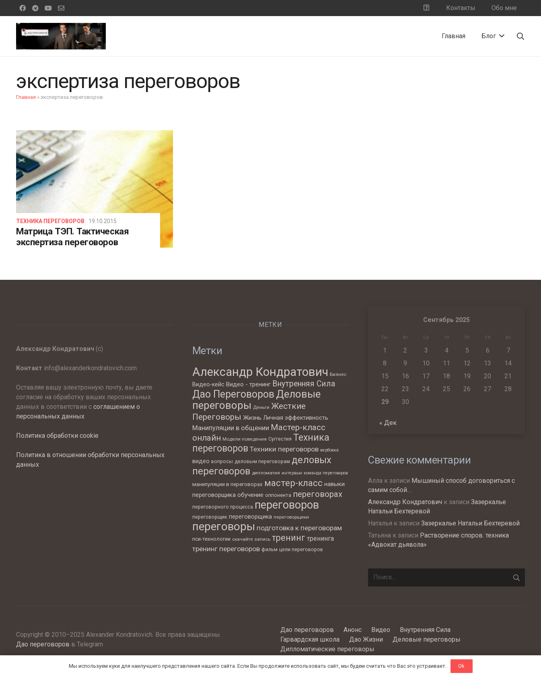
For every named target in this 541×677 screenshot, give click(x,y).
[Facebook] (22, 8)
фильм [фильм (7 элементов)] (269, 549)
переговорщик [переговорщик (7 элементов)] (209, 517)
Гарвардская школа (309, 639)
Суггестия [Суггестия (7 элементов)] (280, 439)
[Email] (61, 8)
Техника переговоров (50, 221)
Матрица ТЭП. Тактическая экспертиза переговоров (72, 236)
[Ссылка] (61, 36)
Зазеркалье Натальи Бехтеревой (470, 523)
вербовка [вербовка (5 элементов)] (329, 450)
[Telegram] (35, 8)
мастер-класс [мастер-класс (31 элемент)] (293, 483)
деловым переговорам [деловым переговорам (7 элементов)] (262, 461)
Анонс (353, 630)
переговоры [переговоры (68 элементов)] (223, 526)
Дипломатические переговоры (327, 649)
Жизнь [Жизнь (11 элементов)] (252, 417)
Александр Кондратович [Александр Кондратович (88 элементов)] (260, 372)
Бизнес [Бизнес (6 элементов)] (338, 374)
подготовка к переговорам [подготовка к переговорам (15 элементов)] (299, 528)
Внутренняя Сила (425, 630)
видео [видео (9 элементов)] (201, 461)
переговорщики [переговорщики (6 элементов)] (291, 517)
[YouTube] (48, 8)
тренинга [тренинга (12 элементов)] (320, 538)
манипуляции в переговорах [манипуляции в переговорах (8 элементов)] (227, 484)
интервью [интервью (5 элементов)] (292, 473)
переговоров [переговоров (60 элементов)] (287, 505)
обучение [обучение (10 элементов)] (250, 495)
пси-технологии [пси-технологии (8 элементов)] (211, 539)
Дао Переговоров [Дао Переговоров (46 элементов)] (233, 394)
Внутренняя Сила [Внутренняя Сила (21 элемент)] (303, 383)
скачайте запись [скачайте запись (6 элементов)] (251, 539)
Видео (380, 630)
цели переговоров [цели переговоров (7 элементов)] (301, 549)
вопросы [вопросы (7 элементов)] (222, 461)
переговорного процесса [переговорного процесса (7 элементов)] (222, 507)
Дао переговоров (43, 644)
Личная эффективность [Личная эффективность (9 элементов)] (295, 417)
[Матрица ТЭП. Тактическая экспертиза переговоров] (94, 189)
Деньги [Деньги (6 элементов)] (261, 407)
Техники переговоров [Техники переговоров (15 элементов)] (284, 449)
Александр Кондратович (405, 502)
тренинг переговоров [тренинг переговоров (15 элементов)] (226, 549)
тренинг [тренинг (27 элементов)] (288, 538)
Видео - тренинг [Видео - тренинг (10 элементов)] (248, 384)
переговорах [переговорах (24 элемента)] (317, 494)
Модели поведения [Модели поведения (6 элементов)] (244, 439)
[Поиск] (520, 36)
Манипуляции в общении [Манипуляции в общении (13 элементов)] (230, 428)
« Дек (388, 423)
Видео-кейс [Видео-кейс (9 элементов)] (208, 384)
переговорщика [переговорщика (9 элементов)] (250, 516)
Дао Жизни (366, 639)
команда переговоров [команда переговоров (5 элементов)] (326, 473)
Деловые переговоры (427, 639)
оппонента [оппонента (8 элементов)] (278, 495)
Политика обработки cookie (57, 435)
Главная (26, 97)
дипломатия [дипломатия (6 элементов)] (266, 473)
